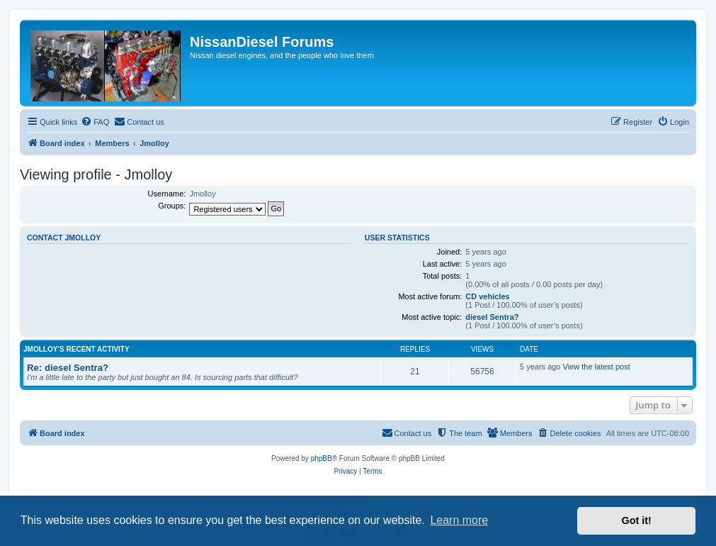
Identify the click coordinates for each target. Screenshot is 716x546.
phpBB (321, 458)
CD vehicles (487, 296)
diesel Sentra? (491, 317)
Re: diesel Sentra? (67, 367)
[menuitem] (95, 121)
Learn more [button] (459, 520)
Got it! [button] (637, 520)
